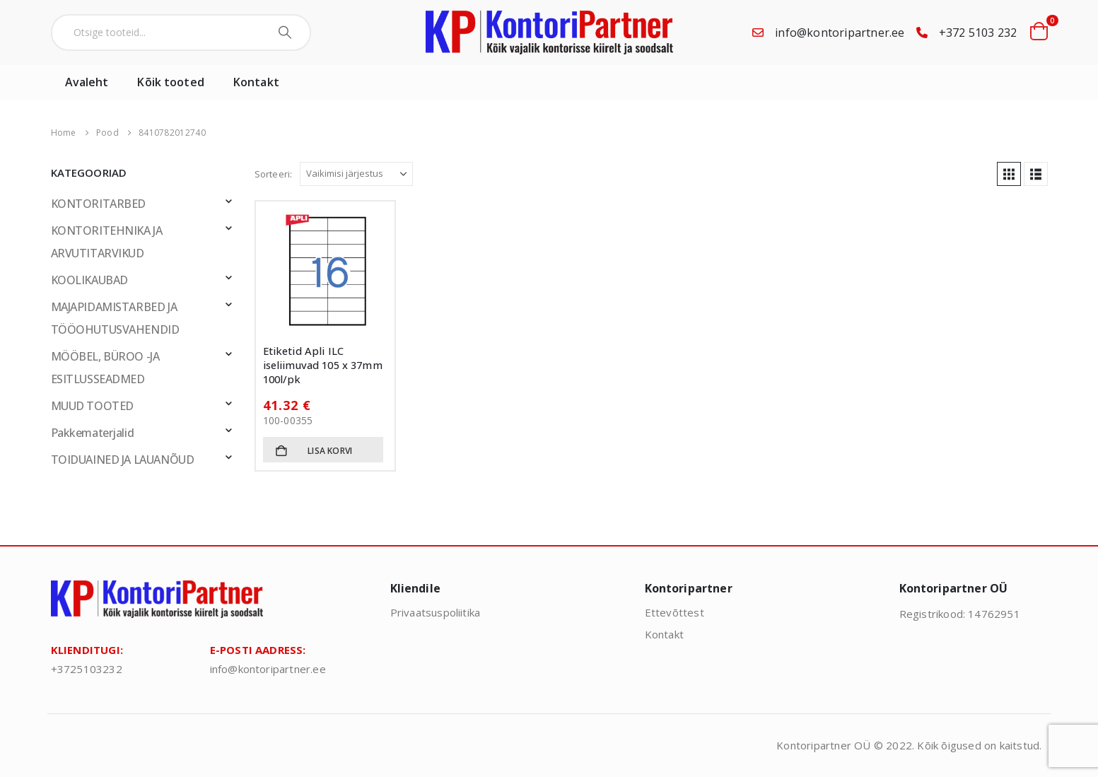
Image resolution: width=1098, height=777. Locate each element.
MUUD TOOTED (92, 406)
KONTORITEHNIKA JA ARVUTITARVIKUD (107, 242)
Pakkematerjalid (92, 432)
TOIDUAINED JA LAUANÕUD (122, 459)
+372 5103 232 (978, 32)
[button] (1009, 174)
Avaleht (87, 82)
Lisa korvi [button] (330, 451)
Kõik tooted (170, 82)
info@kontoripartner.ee (839, 32)
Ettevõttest (674, 612)
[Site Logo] (549, 32)
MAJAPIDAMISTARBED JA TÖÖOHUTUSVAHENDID (115, 318)
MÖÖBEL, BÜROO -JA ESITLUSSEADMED (105, 368)
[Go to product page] (325, 271)
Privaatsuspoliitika (435, 612)
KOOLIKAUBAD (89, 280)
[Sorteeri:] (356, 174)
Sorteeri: (274, 174)
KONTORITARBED (98, 203)
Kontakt (256, 82)
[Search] (286, 32)
